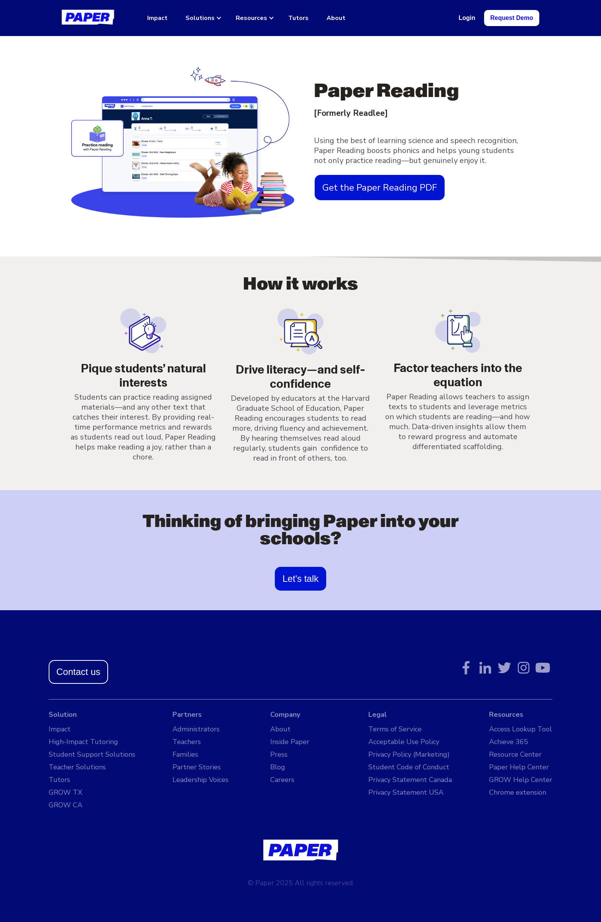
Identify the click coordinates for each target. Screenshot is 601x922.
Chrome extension (517, 792)
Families (185, 754)
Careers (282, 779)
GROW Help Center (520, 779)
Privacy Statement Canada (410, 779)
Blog (277, 767)
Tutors (298, 18)
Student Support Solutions (92, 754)
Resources (251, 18)
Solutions (200, 18)
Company (285, 714)
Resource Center (515, 754)
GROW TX (65, 792)
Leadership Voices (200, 779)
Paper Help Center (519, 767)
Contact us (78, 672)
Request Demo (511, 18)
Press (278, 754)
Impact (157, 18)
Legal (377, 714)
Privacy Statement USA (405, 792)
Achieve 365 (508, 741)
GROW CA (65, 805)
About (336, 18)
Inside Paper (289, 741)
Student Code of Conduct (408, 767)
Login (466, 18)
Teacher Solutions (77, 767)
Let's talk (300, 578)
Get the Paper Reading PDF (379, 187)
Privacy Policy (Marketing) (409, 754)
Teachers (186, 741)
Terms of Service (395, 729)
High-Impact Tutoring (83, 741)
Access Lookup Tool (520, 729)
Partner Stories (196, 767)
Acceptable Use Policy (403, 741)
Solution (63, 714)
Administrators (196, 729)
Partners (187, 714)
